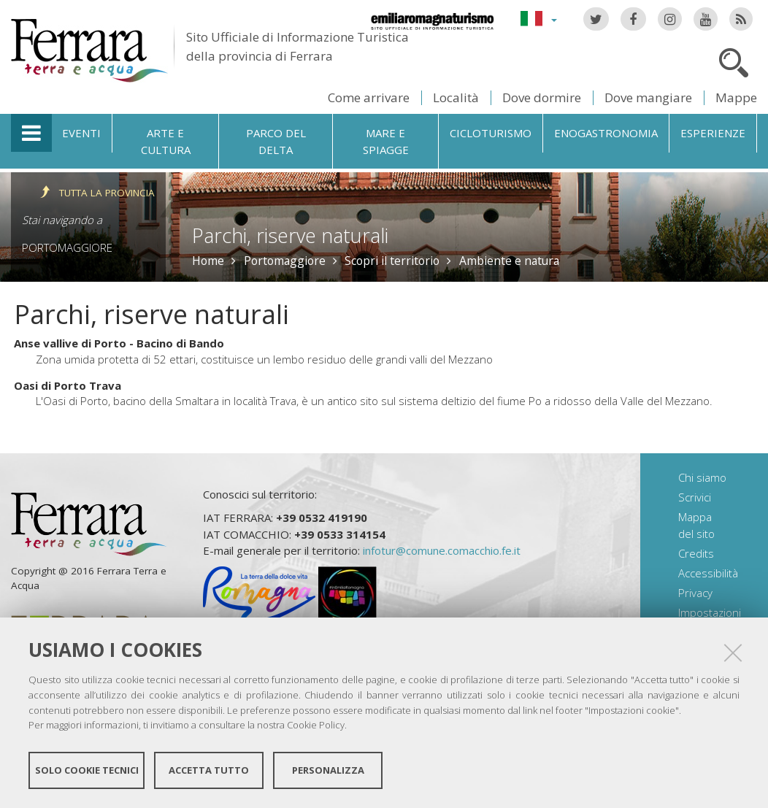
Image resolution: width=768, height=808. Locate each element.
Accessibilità (708, 573)
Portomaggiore (67, 247)
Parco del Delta (276, 141)
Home (208, 261)
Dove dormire (541, 97)
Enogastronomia (606, 133)
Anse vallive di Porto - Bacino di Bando (119, 343)
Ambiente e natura (509, 261)
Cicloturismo (490, 133)
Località (456, 97)
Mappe (736, 97)
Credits (696, 553)
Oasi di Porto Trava (67, 385)
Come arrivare (369, 97)
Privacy (695, 592)
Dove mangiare (648, 97)
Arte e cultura (166, 141)
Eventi (81, 133)
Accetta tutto (209, 770)
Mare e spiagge (386, 141)
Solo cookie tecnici (87, 770)
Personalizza (328, 770)
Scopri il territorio (392, 261)
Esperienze (712, 133)
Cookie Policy (316, 724)
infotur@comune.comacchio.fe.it (442, 550)
